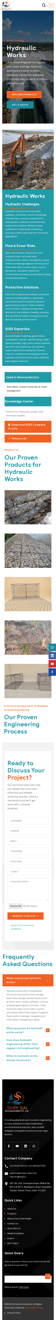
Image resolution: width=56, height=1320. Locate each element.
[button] (28, 377)
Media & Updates (15, 1233)
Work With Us (13, 1228)
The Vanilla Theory (34, 1307)
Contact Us (12, 1223)
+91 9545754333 (18, 1165)
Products (11, 1213)
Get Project (13, 1243)
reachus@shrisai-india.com (23, 1173)
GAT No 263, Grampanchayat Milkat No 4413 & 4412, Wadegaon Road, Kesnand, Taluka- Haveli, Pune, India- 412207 (30, 1187)
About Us (11, 1208)
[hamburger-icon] (51, 5)
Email (6, 1274)
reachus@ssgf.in (18, 1176)
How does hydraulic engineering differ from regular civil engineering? (23, 1044)
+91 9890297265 (37, 1165)
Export (10, 1238)
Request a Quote (25, 916)
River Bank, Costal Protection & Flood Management (27, 388)
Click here (24, 1287)
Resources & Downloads (19, 1218)
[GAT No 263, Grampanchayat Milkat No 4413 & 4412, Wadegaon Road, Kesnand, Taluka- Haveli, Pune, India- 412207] (6, 1184)
